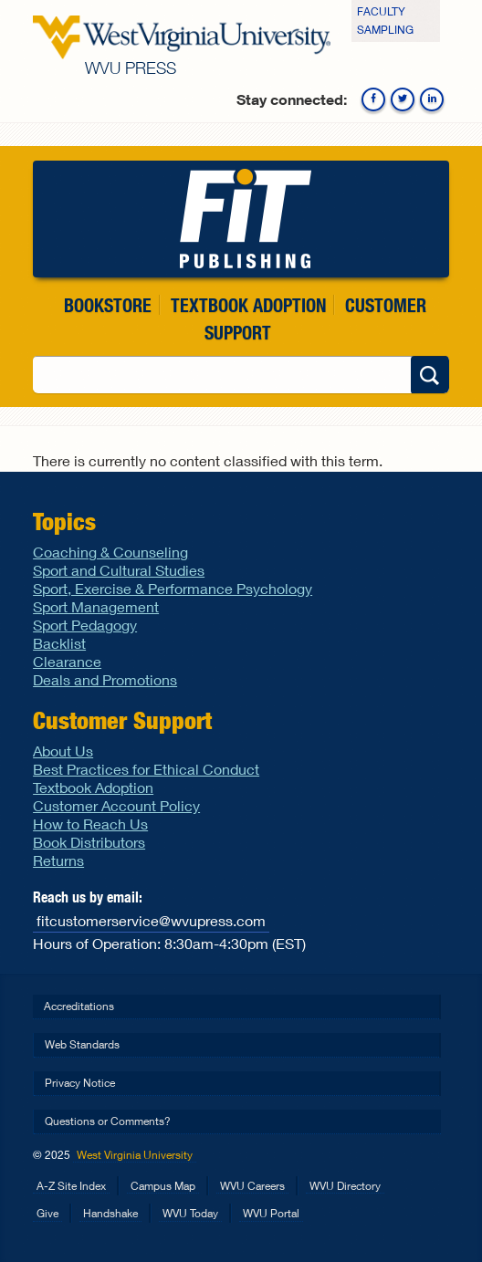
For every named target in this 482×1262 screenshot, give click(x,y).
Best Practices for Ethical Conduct (146, 768)
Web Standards (82, 1044)
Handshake (110, 1213)
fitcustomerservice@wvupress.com (151, 920)
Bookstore (108, 305)
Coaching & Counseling (110, 551)
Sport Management (96, 606)
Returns (58, 860)
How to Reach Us (90, 823)
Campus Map (163, 1186)
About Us (63, 750)
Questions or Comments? (108, 1121)
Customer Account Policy (116, 805)
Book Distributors (89, 841)
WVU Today (190, 1213)
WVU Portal (271, 1213)
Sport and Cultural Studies (118, 570)
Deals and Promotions (105, 679)
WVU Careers (252, 1186)
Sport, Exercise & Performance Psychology (172, 588)
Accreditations (79, 1006)
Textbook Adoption (248, 305)
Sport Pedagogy (85, 624)
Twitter (402, 99)
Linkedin (432, 99)
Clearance (67, 661)
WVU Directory (345, 1186)
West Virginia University (135, 1155)
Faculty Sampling (385, 21)
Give (47, 1213)
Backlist (59, 643)
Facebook (373, 99)
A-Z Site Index (71, 1186)
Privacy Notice (80, 1083)
